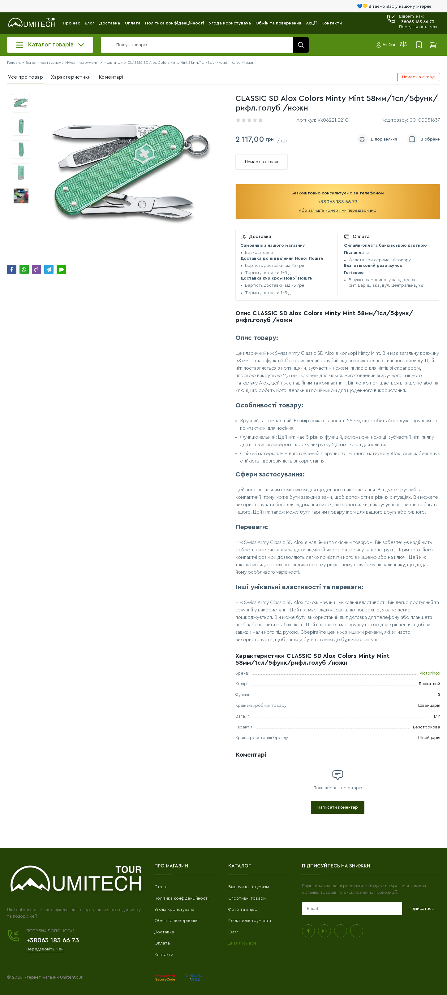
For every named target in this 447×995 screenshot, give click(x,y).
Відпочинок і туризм (248, 887)
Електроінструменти (249, 921)
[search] (203, 45)
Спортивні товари (247, 898)
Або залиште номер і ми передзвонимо (337, 210)
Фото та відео (242, 909)
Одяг (233, 932)
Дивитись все (242, 943)
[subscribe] (352, 908)
